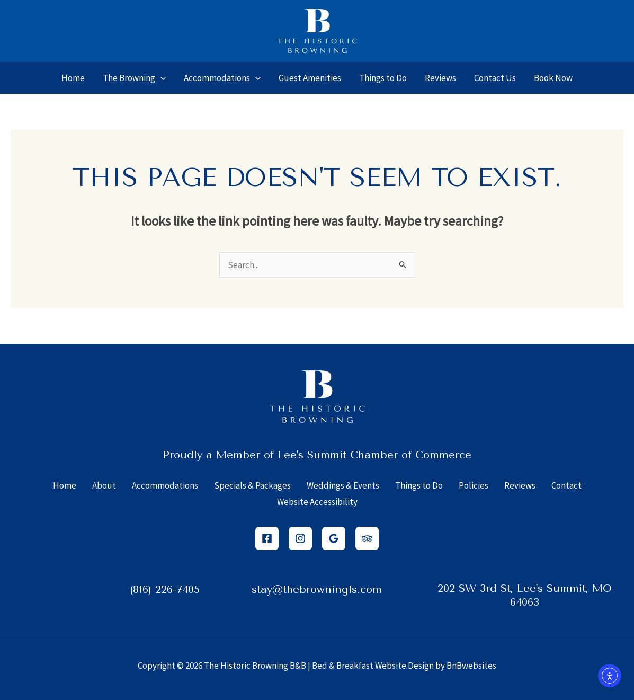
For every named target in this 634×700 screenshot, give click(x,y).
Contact (566, 485)
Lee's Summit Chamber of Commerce (374, 455)
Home (64, 485)
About (104, 485)
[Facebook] (267, 538)
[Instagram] (300, 538)
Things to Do (419, 485)
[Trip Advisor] (367, 538)
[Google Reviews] (333, 538)
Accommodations (165, 485)
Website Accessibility (317, 502)
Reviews (519, 485)
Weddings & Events (343, 485)
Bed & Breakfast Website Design (373, 665)
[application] (160, 78)
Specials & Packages (252, 485)
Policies (473, 485)
